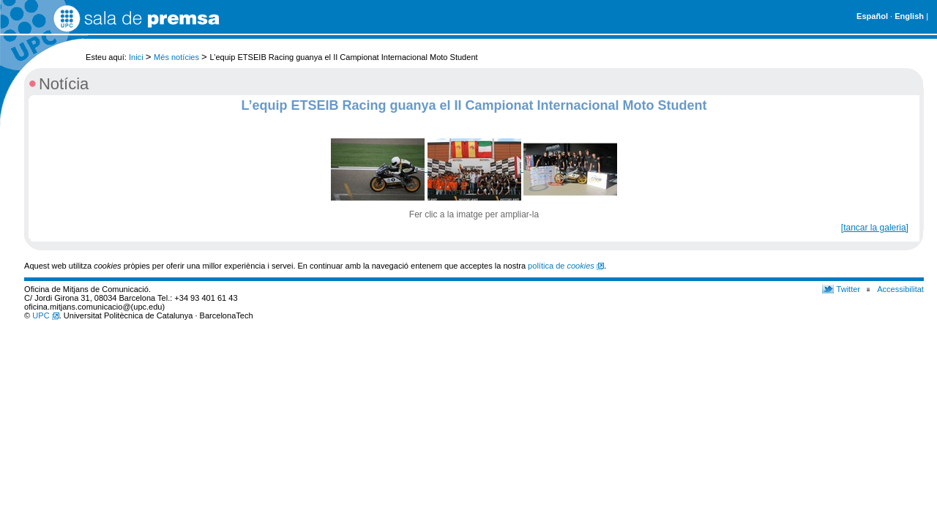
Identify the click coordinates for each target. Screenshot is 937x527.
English (909, 16)
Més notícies (176, 57)
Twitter (849, 289)
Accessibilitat (900, 289)
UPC (45, 315)
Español (872, 16)
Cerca (913, 50)
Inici (136, 57)
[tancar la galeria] (874, 228)
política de (566, 265)
